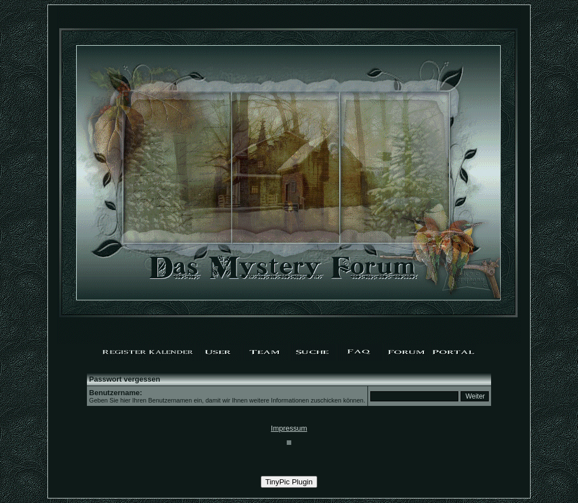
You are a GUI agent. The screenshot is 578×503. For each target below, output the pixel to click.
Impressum (289, 428)
